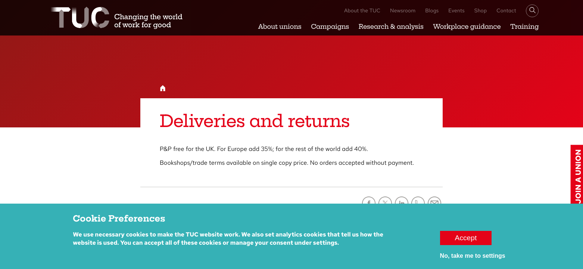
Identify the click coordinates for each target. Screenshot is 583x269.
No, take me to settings (472, 257)
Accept (466, 240)
